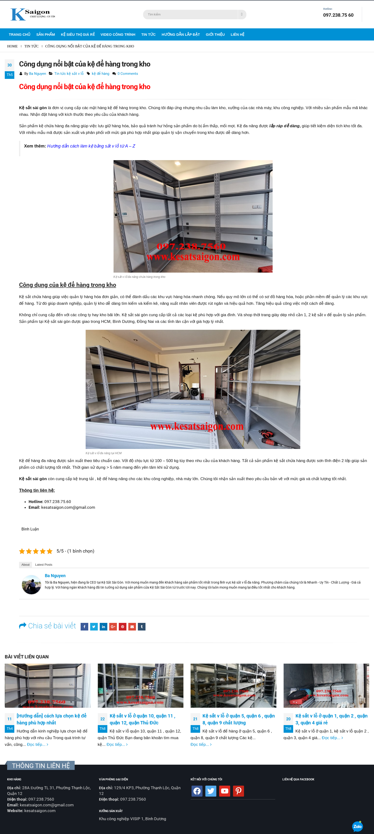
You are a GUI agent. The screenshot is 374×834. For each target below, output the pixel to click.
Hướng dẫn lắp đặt (181, 34)
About (25, 564)
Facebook (84, 627)
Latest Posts (43, 564)
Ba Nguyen (37, 73)
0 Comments (128, 73)
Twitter (94, 627)
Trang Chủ (19, 34)
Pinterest (122, 627)
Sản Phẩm (45, 34)
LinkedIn (103, 627)
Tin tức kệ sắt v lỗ (69, 73)
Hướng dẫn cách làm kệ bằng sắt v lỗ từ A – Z (91, 146)
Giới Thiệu (215, 34)
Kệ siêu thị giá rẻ (78, 34)
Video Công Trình (118, 34)
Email (132, 627)
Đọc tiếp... (37, 744)
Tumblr (141, 627)
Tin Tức (148, 34)
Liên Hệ (237, 34)
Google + (113, 627)
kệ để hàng (100, 73)
